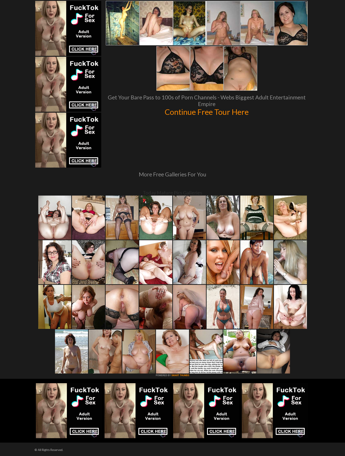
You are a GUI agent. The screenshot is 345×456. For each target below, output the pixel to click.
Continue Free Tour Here (207, 111)
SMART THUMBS (180, 375)
